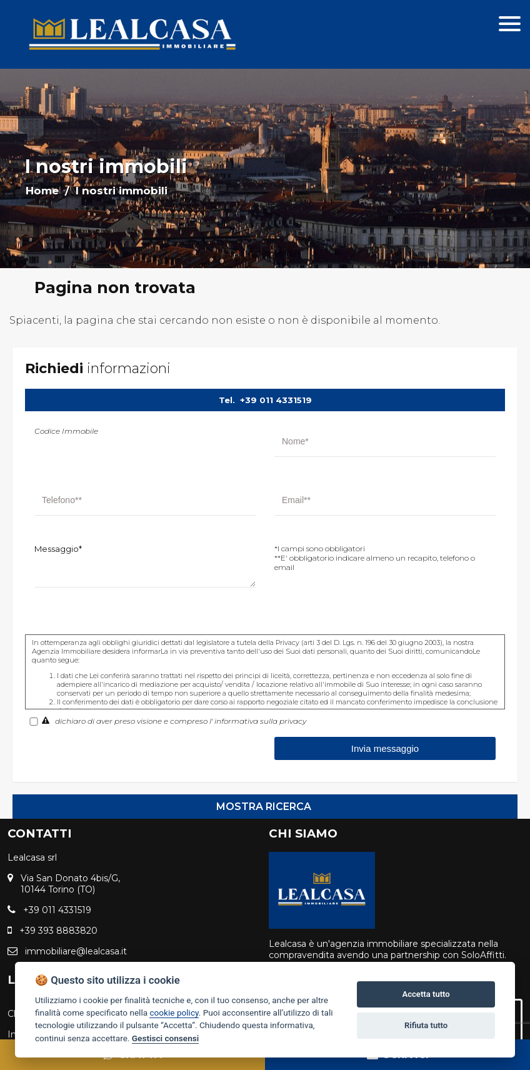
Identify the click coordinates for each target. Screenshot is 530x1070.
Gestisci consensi (165, 1038)
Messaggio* (58, 549)
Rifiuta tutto (426, 1025)
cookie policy (173, 1013)
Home (42, 190)
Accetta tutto (425, 994)
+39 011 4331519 (276, 400)
